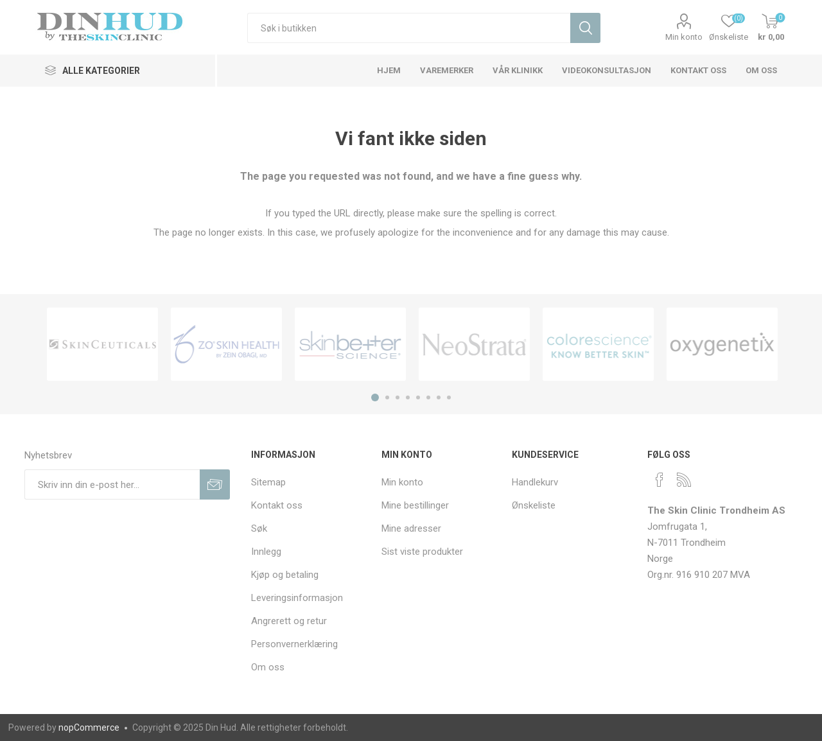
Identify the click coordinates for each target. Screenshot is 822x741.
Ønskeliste (533, 505)
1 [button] (375, 397)
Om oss (267, 667)
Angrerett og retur (289, 621)
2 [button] (387, 397)
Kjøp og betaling (285, 574)
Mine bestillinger (415, 505)
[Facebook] (659, 479)
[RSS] (684, 479)
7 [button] (439, 397)
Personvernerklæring (294, 644)
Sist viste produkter (422, 551)
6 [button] (428, 397)
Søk (259, 528)
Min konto (684, 37)
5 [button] (418, 397)
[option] (102, 344)
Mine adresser (411, 528)
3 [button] (397, 397)
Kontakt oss (276, 505)
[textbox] (408, 28)
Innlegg (266, 551)
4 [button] (408, 397)
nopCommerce (88, 727)
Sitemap (268, 482)
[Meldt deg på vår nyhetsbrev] (112, 484)
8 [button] (449, 397)
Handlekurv (535, 482)
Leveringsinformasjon (297, 598)
